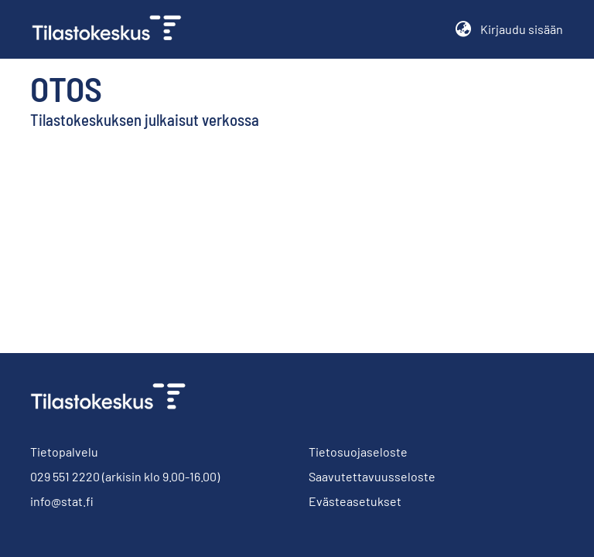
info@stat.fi (62, 501)
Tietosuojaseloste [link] (358, 451)
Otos (66, 88)
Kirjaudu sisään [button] (521, 29)
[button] (462, 29)
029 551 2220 (65, 476)
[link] (113, 29)
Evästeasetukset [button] (355, 501)
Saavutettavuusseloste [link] (372, 476)
